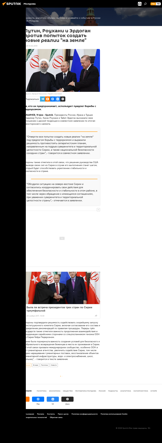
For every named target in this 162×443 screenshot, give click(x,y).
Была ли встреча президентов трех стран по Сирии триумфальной (59, 309)
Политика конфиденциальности (85, 414)
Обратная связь (56, 417)
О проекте (7, 414)
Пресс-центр (63, 414)
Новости (54, 365)
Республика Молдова (85, 391)
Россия (27, 365)
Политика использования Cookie (114, 414)
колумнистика (141, 391)
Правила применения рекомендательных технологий (25, 417)
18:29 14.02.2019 (30, 46)
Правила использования (24, 414)
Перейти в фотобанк (55, 94)
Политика (44, 365)
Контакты (51, 414)
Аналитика (125, 391)
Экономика (54, 391)
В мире (35, 365)
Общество (68, 391)
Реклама (40, 414)
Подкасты (113, 391)
